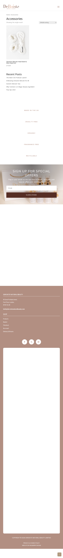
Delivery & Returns (8, 331)
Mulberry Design (35, 545)
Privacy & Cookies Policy (31, 543)
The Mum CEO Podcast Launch (16, 78)
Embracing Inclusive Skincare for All (17, 81)
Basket (5, 322)
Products (5, 319)
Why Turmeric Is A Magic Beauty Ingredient (20, 87)
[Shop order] (48, 22)
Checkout (6, 325)
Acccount (6, 328)
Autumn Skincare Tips (13, 84)
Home (8, 15)
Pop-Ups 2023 (10, 90)
